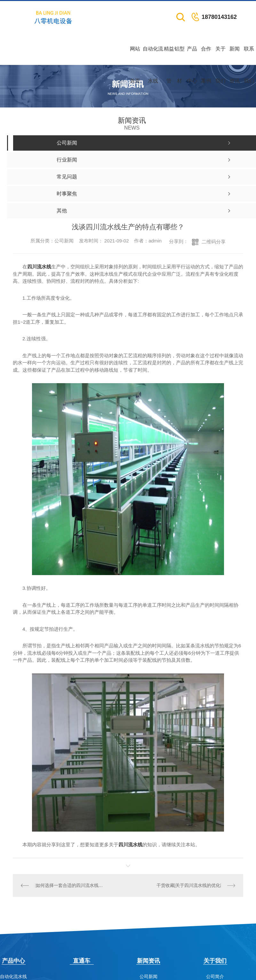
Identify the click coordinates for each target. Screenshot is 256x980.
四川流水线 (39, 266)
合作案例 (206, 55)
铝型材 (179, 55)
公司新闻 (148, 976)
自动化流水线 (153, 55)
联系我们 (249, 55)
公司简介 (215, 976)
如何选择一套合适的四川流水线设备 (70, 885)
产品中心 (192, 55)
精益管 (169, 55)
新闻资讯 (234, 55)
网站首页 (135, 55)
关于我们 (220, 55)
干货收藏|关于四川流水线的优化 (188, 885)
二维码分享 (214, 241)
